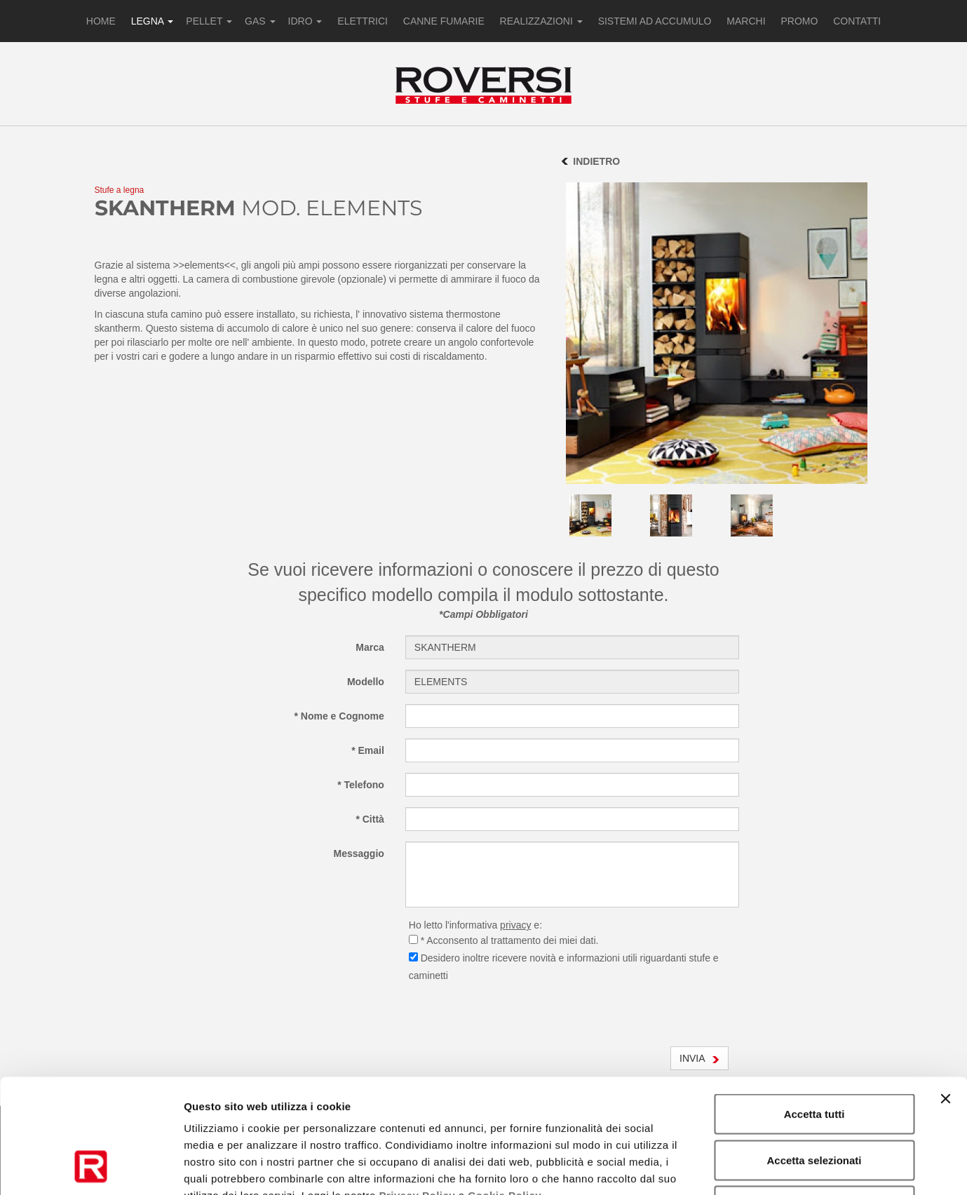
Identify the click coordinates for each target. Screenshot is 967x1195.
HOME (101, 21)
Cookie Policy (504, 1092)
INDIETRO (596, 161)
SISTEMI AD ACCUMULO (655, 21)
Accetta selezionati (813, 1057)
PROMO (799, 21)
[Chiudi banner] (945, 996)
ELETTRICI (362, 21)
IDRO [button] (305, 21)
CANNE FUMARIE (444, 21)
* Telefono (360, 784)
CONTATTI (857, 21)
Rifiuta (814, 1103)
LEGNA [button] (152, 21)
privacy (515, 925)
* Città (370, 819)
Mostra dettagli (738, 1167)
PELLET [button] (209, 21)
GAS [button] (260, 21)
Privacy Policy (417, 1092)
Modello (365, 681)
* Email (367, 750)
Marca (370, 647)
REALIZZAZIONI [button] (541, 21)
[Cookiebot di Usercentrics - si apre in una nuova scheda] (90, 1167)
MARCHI (745, 21)
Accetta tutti (814, 1011)
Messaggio (358, 853)
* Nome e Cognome (339, 716)
